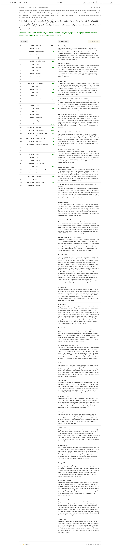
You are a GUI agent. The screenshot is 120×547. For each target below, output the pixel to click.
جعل (53, 127)
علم (53, 144)
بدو (53, 133)
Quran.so (26, 544)
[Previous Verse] (101, 2)
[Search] (84, 2)
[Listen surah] (94, 7)
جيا (53, 108)
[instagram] (93, 544)
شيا (53, 89)
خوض (52, 182)
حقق (53, 58)
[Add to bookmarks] (89, 7)
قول (53, 67)
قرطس (52, 130)
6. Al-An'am (16, 2)
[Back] (8, 2)
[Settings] (97, 7)
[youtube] (91, 544)
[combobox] (87, 2)
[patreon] (100, 544)
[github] (95, 544)
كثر (53, 141)
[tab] (24, 41)
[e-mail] (98, 544)
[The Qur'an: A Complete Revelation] (87, 98)
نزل (53, 73)
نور (53, 117)
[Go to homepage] (60, 2)
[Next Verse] (111, 2)
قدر (53, 51)
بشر (53, 83)
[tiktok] (88, 544)
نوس (52, 124)
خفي (53, 138)
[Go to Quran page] (92, 7)
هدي (53, 121)
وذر (53, 176)
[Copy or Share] (99, 7)
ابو (53, 163)
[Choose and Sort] (94, 41)
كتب (53, 102)
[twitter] (86, 544)
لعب (53, 185)
